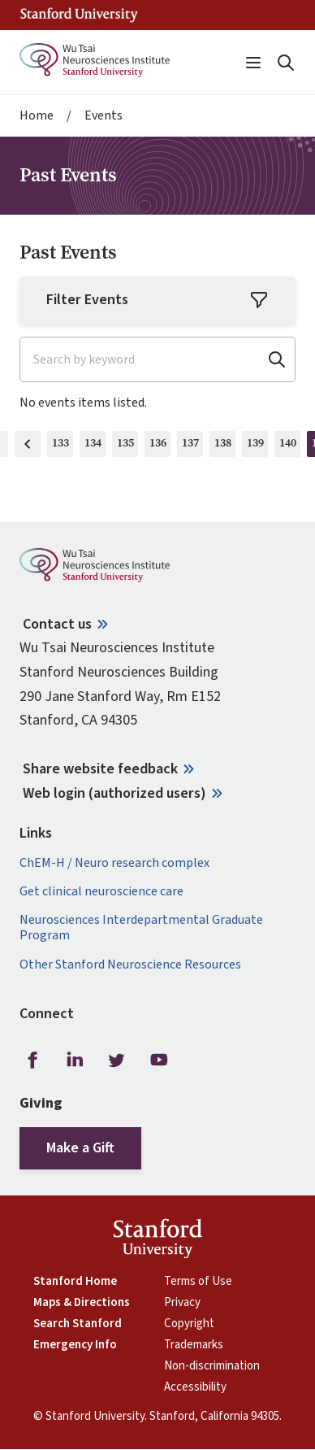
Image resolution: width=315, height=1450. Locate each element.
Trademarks (193, 1345)
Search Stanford (77, 1324)
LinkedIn (75, 1060)
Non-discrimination (212, 1366)
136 (160, 445)
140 (290, 445)
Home (36, 116)
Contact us (57, 624)
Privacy (182, 1302)
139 (258, 445)
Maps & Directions (81, 1302)
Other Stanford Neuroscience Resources (130, 965)
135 (128, 445)
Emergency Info (75, 1345)
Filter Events (157, 300)
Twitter (117, 1060)
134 (95, 445)
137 (193, 445)
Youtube (159, 1060)
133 (63, 445)
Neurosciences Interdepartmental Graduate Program (141, 927)
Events (103, 116)
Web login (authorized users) (114, 793)
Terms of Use (198, 1281)
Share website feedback (100, 769)
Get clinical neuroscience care (101, 891)
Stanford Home (75, 1281)
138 (225, 445)
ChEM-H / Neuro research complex (114, 863)
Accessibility (195, 1387)
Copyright (189, 1324)
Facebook (32, 1060)
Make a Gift (80, 1148)
